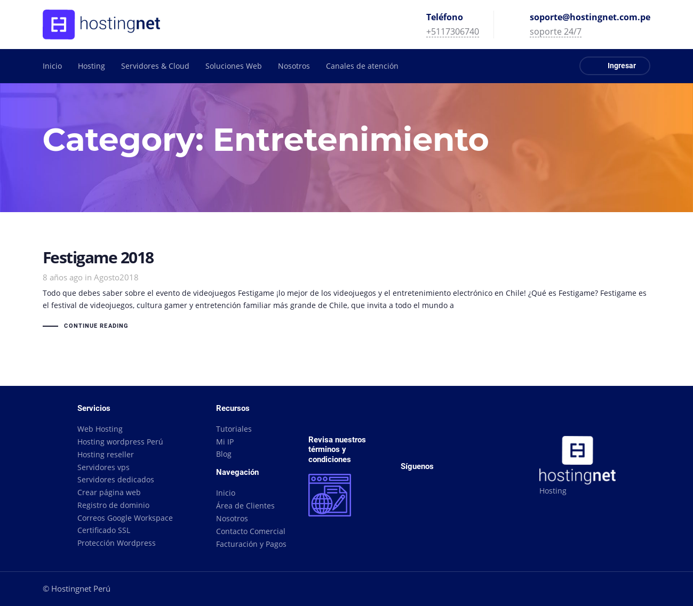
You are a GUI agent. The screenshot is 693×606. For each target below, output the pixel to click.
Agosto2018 (116, 277)
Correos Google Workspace (125, 518)
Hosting (553, 491)
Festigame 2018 (347, 291)
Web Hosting (100, 429)
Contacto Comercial (250, 531)
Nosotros (232, 518)
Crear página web (109, 492)
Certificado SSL (103, 530)
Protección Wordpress (116, 543)
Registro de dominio (113, 505)
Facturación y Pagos (251, 544)
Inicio (225, 493)
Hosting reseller (105, 454)
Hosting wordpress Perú (120, 442)
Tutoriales (234, 429)
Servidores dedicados (115, 479)
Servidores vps (103, 467)
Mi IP (225, 442)
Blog (224, 454)
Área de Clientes (245, 505)
